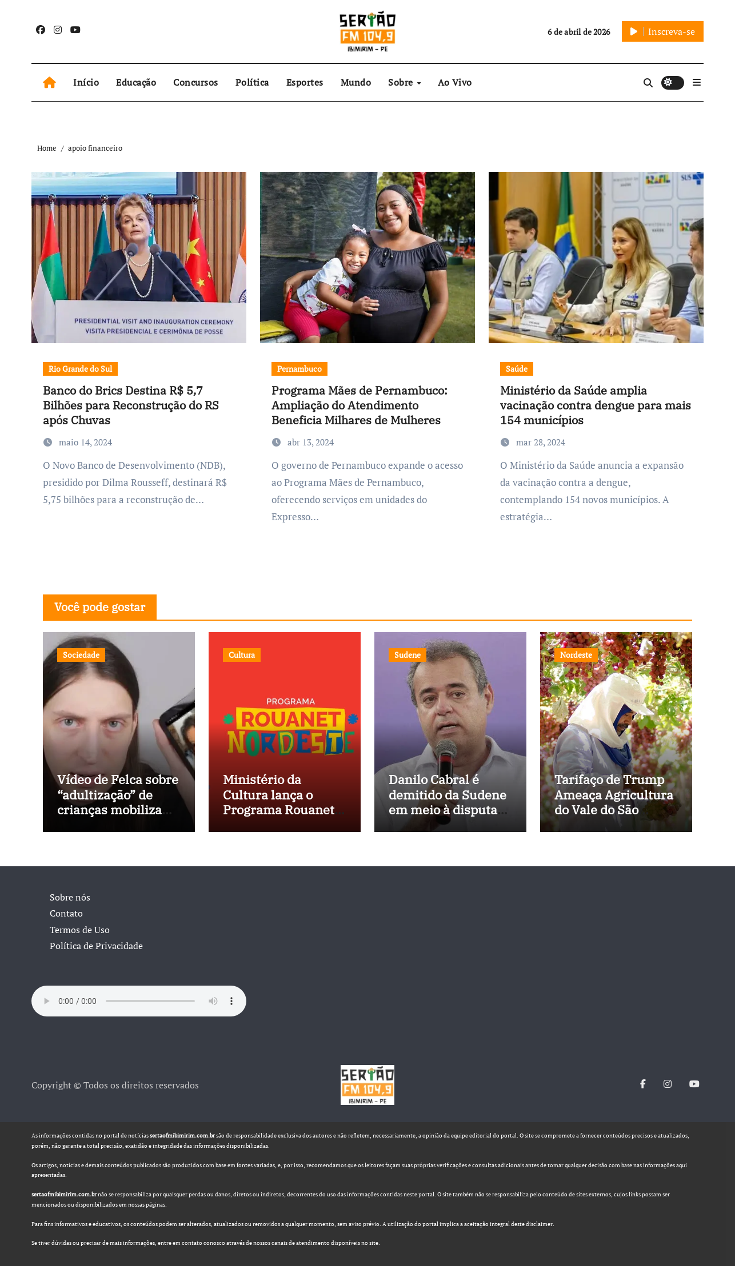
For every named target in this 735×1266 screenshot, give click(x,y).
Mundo (356, 82)
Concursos (195, 82)
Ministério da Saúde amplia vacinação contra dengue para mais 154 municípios (595, 405)
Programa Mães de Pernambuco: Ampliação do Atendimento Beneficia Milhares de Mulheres (359, 405)
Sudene (407, 654)
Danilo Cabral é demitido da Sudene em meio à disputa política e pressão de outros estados (449, 809)
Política (252, 82)
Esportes (304, 82)
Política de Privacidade (96, 945)
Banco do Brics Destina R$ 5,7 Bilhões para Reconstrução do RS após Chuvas (131, 405)
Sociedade (81, 654)
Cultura (242, 654)
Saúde (517, 368)
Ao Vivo (455, 82)
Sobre (402, 82)
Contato (66, 913)
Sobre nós (70, 897)
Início (86, 82)
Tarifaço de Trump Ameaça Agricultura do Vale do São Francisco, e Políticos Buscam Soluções (613, 817)
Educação (136, 82)
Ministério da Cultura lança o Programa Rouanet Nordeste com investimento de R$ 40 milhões (280, 817)
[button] (697, 82)
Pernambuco (299, 368)
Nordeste (576, 654)
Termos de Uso (80, 929)
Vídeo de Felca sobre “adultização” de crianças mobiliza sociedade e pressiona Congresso (118, 809)
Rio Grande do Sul (80, 368)
